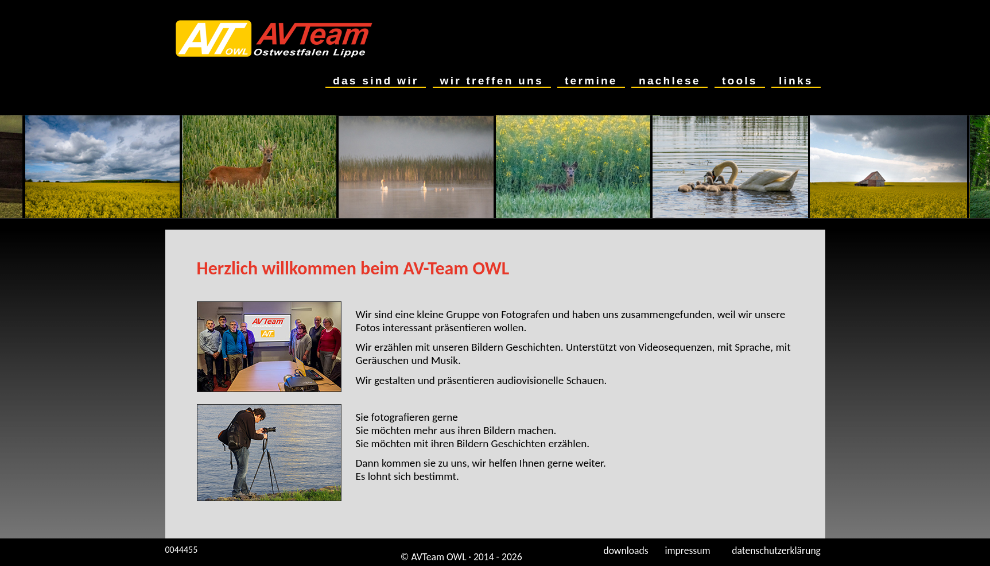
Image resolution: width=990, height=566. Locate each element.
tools (739, 81)
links (795, 81)
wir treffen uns (492, 81)
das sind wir (375, 81)
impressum (690, 550)
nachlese (669, 81)
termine (590, 81)
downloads (623, 550)
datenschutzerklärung (778, 550)
